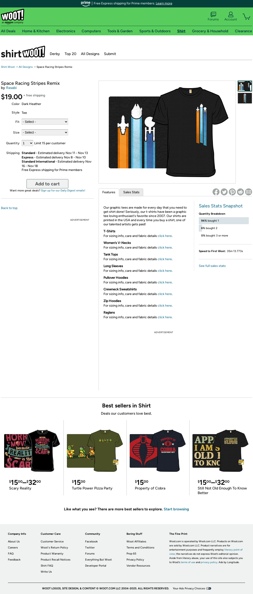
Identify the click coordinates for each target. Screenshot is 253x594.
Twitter (90, 547)
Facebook (91, 541)
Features (108, 192)
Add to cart (47, 184)
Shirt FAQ (47, 565)
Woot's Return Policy (54, 547)
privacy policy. (209, 562)
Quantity (13, 143)
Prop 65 (131, 553)
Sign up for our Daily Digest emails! (63, 190)
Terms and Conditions (140, 547)
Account (230, 16)
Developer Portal (95, 565)
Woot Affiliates (136, 541)
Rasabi (11, 87)
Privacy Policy (135, 559)
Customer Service (52, 541)
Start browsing (176, 509)
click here (165, 236)
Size (16, 133)
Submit (110, 54)
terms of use (188, 562)
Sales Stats (131, 192)
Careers (13, 547)
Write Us (46, 571)
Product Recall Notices (55, 559)
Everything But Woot (98, 559)
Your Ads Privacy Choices (189, 588)
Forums (213, 16)
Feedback (14, 559)
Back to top (9, 208)
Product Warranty (52, 553)
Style (16, 113)
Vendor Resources (138, 565)
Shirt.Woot (23, 51)
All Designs (90, 54)
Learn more (164, 3)
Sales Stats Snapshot (221, 206)
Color (16, 104)
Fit (17, 122)
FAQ (10, 553)
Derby (55, 54)
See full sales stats (212, 266)
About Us (14, 541)
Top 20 (70, 54)
